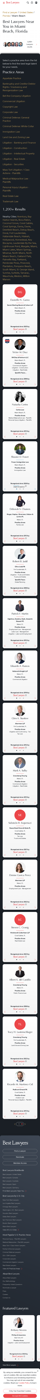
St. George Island (25, 269)
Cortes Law (20, 410)
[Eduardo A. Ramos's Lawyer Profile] (20, 661)
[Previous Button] (4, 309)
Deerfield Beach (11, 230)
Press (4, 1291)
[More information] (26, 329)
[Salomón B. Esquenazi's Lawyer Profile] (20, 818)
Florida (6, 15)
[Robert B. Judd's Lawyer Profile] (20, 556)
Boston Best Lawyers (10, 1223)
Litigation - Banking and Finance (19, 142)
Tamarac (24, 273)
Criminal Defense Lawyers (11, 1252)
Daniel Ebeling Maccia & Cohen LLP (20, 305)
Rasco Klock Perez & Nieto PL (19, 828)
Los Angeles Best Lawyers (11, 1203)
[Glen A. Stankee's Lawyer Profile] (20, 713)
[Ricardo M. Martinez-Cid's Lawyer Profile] (20, 1079)
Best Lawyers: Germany (11, 1188)
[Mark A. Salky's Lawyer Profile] (20, 765)
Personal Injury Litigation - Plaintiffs (16, 189)
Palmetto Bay (9, 259)
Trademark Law (10, 201)
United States (26, 12)
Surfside (15, 273)
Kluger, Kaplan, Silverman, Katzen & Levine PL (20, 515)
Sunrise (6, 273)
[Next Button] (35, 309)
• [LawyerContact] (23, 332)
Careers (5, 1294)
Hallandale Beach (11, 236)
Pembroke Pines (11, 263)
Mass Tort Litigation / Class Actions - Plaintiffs (16, 171)
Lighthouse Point (11, 246)
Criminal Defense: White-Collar (18, 126)
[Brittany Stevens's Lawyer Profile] (19, 1325)
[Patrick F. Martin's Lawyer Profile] (20, 608)
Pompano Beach (22, 266)
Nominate (20, 1157)
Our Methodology (9, 1281)
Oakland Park (24, 256)
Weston (18, 276)
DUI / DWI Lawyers (9, 1255)
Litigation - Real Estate (14, 159)
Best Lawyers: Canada (10, 1178)
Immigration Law (11, 131)
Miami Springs (23, 249)
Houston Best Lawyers (10, 1213)
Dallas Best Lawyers (9, 1216)
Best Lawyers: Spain (9, 1184)
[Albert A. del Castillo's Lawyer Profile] (20, 974)
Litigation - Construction (15, 148)
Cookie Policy (24, 1383)
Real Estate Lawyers (9, 1265)
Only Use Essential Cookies (20, 1391)
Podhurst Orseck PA (20, 1090)
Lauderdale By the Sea (24, 243)
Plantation (8, 266)
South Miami (9, 269)
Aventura (21, 216)
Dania (20, 226)
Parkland (21, 259)
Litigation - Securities (13, 164)
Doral (5, 233)
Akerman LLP (20, 724)
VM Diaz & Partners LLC (20, 358)
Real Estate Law (10, 196)
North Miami (18, 253)
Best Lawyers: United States (12, 1174)
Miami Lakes (9, 249)
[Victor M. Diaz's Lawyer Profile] (20, 347)
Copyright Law (10, 106)
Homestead (21, 240)
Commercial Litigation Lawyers (13, 1262)
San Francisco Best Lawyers (12, 1220)
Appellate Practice (12, 78)
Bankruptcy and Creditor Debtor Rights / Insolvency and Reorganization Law (19, 87)
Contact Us (6, 1298)
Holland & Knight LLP (20, 671)
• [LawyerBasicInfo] (16, 332)
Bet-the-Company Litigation (17, 96)
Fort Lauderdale (17, 233)
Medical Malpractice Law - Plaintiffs (16, 180)
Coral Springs (9, 226)
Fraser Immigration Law (20, 462)
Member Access (20, 1163)
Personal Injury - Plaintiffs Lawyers (14, 1239)
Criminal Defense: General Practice (16, 119)
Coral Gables (26, 223)
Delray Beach (27, 230)
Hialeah (25, 236)
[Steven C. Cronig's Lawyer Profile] (20, 922)
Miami (34, 246)
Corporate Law (10, 112)
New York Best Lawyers (11, 1200)
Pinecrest (25, 263)
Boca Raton (24, 220)
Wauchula (8, 276)
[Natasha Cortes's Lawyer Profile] (20, 399)
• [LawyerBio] (19, 332)
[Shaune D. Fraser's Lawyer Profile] (20, 452)
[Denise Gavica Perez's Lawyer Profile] (20, 870)
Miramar (7, 253)
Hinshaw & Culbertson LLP (20, 933)
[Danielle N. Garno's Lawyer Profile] (20, 295)
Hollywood (8, 240)
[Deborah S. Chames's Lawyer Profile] (20, 504)
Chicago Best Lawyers (10, 1207)
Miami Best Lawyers (9, 1226)
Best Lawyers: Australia (10, 1181)
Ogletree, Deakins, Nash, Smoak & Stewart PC (20, 620)
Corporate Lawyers (9, 1259)
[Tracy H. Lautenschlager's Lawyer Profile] (20, 1027)
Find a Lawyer (10, 12)
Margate (25, 246)
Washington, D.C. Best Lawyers (13, 1210)
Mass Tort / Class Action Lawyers (14, 1245)
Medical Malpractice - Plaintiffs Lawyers (16, 1242)
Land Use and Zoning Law (16, 137)
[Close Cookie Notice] (38, 1371)
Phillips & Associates (19, 1335)
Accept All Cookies (20, 1396)
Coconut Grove (10, 223)
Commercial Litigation (14, 101)
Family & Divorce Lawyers (11, 1249)
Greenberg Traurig (20, 776)
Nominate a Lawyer (9, 1288)
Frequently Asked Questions (12, 1284)
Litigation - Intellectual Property (19, 153)
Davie (27, 226)
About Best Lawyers (9, 1278)
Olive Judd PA (20, 567)
